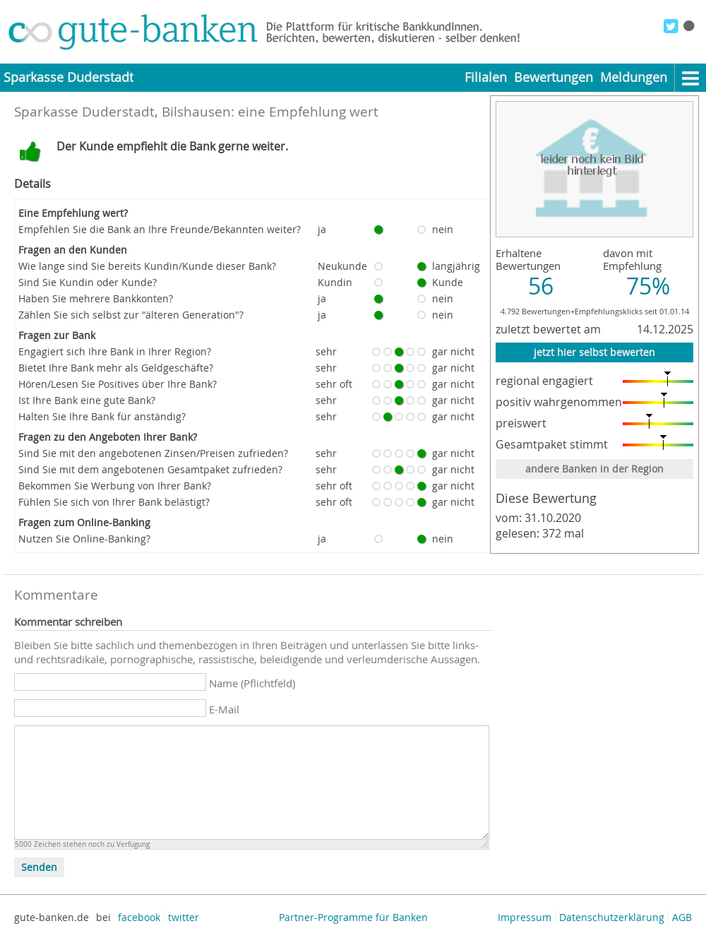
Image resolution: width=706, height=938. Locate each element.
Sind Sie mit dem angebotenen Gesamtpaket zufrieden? (150, 469)
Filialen (486, 77)
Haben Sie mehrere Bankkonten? (95, 298)
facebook (139, 917)
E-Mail (224, 709)
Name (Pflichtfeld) (252, 683)
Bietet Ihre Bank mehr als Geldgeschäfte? (115, 367)
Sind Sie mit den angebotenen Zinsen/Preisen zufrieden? (153, 453)
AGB (682, 917)
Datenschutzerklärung (611, 917)
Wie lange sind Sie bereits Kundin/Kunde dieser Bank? (147, 266)
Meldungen (633, 77)
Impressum (524, 917)
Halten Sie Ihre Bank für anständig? (102, 416)
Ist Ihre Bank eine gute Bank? (86, 400)
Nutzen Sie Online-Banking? (84, 538)
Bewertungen (553, 77)
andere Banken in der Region (594, 468)
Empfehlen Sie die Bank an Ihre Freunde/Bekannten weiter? (159, 229)
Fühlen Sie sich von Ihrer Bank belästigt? (114, 502)
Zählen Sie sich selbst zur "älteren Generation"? (131, 314)
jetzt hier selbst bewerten (594, 352)
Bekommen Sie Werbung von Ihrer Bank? (114, 485)
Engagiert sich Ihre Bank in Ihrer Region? (114, 351)
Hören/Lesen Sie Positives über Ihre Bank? (117, 384)
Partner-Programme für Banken (353, 917)
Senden (39, 867)
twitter (183, 917)
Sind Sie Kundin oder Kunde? (87, 282)
